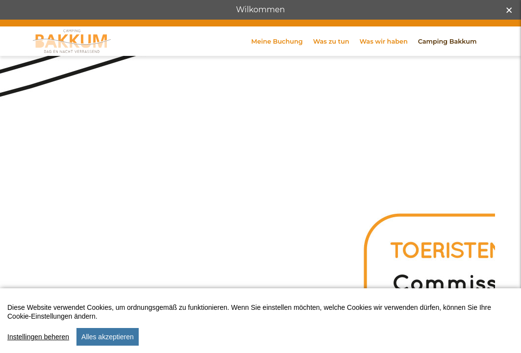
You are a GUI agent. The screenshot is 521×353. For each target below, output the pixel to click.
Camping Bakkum (447, 58)
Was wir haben (383, 58)
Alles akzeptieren (107, 342)
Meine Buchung (277, 58)
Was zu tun (331, 58)
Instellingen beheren (38, 342)
